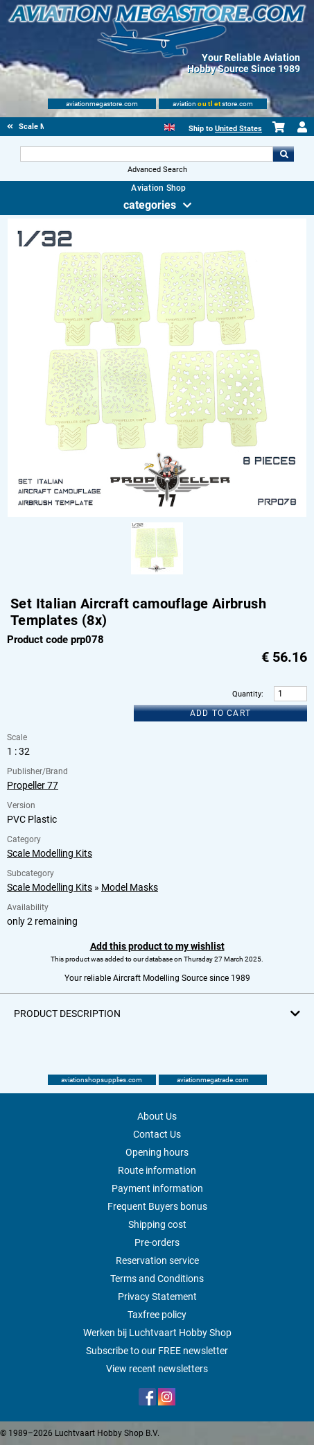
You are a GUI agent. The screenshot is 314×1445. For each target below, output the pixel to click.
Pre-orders (157, 1242)
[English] (169, 125)
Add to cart (220, 713)
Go (283, 154)
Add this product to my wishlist (157, 946)
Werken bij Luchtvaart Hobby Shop (157, 1332)
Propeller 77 (32, 785)
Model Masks (129, 887)
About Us (157, 1116)
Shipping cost (157, 1224)
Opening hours (157, 1152)
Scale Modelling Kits (49, 853)
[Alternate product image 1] (157, 575)
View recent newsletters (157, 1368)
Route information (157, 1170)
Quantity (246, 694)
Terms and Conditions (157, 1278)
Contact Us (157, 1134)
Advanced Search (157, 169)
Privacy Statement (157, 1296)
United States (238, 128)
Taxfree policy (157, 1314)
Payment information (157, 1188)
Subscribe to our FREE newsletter (157, 1350)
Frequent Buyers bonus (157, 1206)
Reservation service (157, 1260)
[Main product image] (157, 514)
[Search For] (147, 154)
